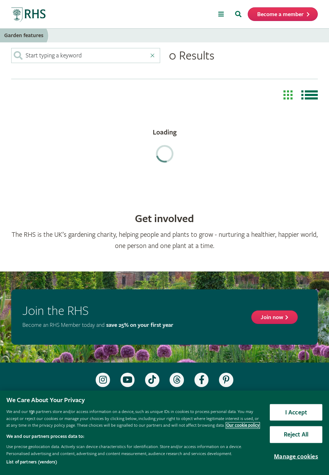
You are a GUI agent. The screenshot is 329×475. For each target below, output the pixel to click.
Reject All (296, 434)
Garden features (23, 35)
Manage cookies (296, 456)
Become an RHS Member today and (97, 325)
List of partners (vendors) (31, 462)
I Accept (296, 412)
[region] (164, 433)
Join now (272, 317)
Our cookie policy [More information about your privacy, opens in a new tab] (242, 425)
